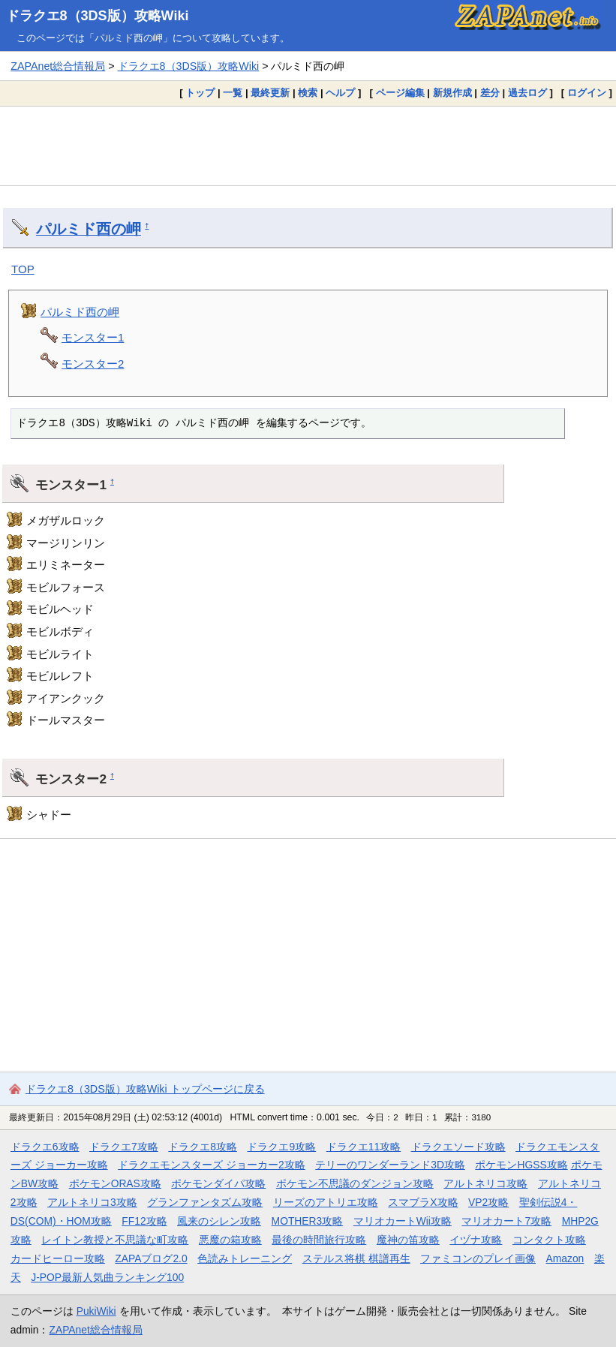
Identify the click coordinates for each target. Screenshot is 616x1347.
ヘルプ (340, 92)
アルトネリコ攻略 (485, 1183)
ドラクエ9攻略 (281, 1147)
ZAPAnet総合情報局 (58, 66)
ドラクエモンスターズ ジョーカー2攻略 (211, 1165)
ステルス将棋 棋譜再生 (356, 1258)
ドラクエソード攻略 (458, 1147)
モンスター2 (93, 363)
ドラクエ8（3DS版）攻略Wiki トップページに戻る (145, 1089)
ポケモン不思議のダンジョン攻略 (355, 1183)
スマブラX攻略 (423, 1202)
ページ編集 (400, 92)
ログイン (586, 92)
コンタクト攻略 (549, 1240)
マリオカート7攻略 (506, 1221)
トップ (200, 92)
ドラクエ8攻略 (202, 1147)
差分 (490, 92)
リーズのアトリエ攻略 (325, 1202)
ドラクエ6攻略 (45, 1147)
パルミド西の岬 (88, 229)
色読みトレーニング (244, 1258)
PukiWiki (96, 1311)
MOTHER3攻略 (308, 1221)
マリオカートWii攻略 (402, 1221)
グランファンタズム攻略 (205, 1202)
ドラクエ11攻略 (363, 1147)
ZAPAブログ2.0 (151, 1258)
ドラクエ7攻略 (123, 1147)
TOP (23, 269)
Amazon (565, 1258)
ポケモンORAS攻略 (115, 1183)
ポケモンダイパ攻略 (218, 1183)
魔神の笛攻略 (408, 1240)
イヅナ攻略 (475, 1240)
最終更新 (270, 92)
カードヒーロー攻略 (58, 1258)
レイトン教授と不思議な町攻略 (114, 1240)
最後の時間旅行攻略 (319, 1240)
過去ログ (527, 92)
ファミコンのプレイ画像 (478, 1258)
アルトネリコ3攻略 (92, 1202)
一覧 (232, 92)
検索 (307, 92)
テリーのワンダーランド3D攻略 (390, 1165)
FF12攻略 (144, 1221)
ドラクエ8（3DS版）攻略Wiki (97, 15)
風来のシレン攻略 (219, 1221)
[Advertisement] (308, 145)
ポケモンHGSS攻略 (521, 1165)
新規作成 (452, 92)
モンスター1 (93, 337)
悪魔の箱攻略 (230, 1240)
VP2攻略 (488, 1202)
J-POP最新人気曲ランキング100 (107, 1277)
